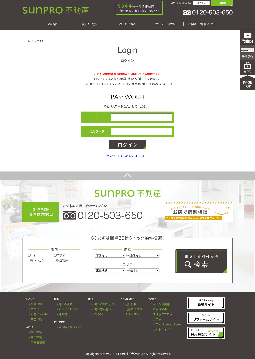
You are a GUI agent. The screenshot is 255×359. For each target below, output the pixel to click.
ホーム (26, 40)
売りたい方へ (127, 24)
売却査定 (97, 314)
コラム (157, 319)
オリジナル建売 (165, 24)
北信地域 (36, 332)
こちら (169, 84)
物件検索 (64, 314)
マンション (36, 260)
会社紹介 (53, 24)
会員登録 (36, 304)
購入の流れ (65, 304)
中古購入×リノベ (69, 327)
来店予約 (36, 319)
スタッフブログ (162, 314)
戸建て (59, 255)
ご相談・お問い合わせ (202, 24)
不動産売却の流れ (103, 304)
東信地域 (36, 337)
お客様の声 (160, 309)
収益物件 (61, 260)
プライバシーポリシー (167, 324)
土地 (32, 255)
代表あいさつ (133, 309)
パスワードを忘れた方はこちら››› (127, 156)
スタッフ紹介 (133, 314)
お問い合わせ (39, 314)
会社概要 (130, 304)
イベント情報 (161, 304)
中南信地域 (38, 342)
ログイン (201, 3)
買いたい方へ (90, 24)
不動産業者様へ (101, 309)
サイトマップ (161, 329)
